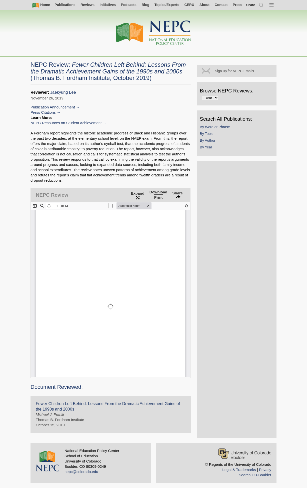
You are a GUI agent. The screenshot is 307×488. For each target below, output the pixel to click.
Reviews (87, 5)
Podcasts (128, 5)
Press (237, 5)
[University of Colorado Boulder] (244, 453)
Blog (145, 5)
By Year (212, 153)
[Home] (153, 32)
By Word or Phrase (221, 133)
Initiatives (108, 5)
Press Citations (43, 112)
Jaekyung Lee (63, 92)
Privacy (265, 470)
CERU (189, 5)
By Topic (213, 140)
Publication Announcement (52, 107)
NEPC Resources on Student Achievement (66, 123)
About (205, 5)
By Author (214, 146)
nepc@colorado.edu (81, 472)
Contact (221, 5)
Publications (64, 5)
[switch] (250, 5)
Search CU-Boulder (255, 475)
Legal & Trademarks (239, 470)
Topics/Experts (166, 5)
